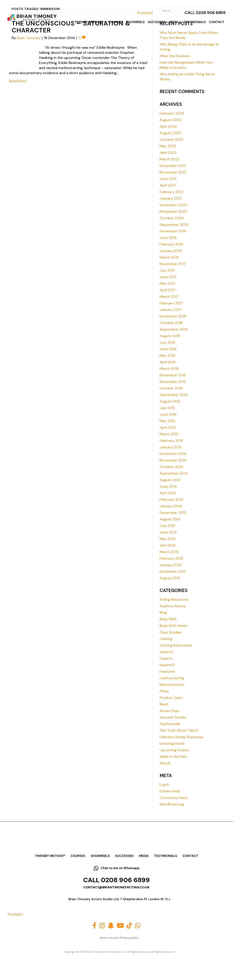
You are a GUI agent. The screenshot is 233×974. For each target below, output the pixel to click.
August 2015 (170, 401)
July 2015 (167, 407)
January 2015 (171, 447)
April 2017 (167, 290)
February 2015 (171, 440)
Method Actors (172, 684)
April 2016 (168, 362)
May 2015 (167, 421)
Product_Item (171, 697)
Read (164, 704)
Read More (18, 81)
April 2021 (167, 185)
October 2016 (171, 322)
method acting (172, 678)
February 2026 (172, 113)
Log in (164, 784)
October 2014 (171, 466)
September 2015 (173, 394)
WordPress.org (172, 804)
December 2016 (173, 316)
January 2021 (170, 198)
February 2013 (171, 558)
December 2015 (173, 375)
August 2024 (170, 119)
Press (164, 691)
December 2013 (173, 512)
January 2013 (171, 565)
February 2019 (171, 244)
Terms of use (108, 938)
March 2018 (169, 257)
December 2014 (173, 453)
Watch (165, 763)
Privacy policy (129, 938)
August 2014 (170, 479)
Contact (216, 22)
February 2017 (171, 303)
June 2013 (168, 532)
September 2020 (174, 224)
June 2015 (168, 414)
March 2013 (169, 551)
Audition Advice (172, 606)
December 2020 (173, 205)
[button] (105, 22)
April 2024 (168, 126)
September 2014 (174, 473)
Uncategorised (172, 743)
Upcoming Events (174, 750)
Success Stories (173, 717)
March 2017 (169, 296)
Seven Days (169, 710)
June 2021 (168, 178)
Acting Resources (174, 599)
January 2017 (170, 309)
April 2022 (168, 152)
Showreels (135, 22)
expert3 (166, 651)
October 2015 (171, 388)
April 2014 (168, 493)
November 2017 (173, 263)
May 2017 (167, 283)
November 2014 (173, 460)
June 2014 (168, 486)
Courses (116, 22)
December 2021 (173, 165)
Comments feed (173, 797)
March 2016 (169, 368)
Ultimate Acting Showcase (181, 737)
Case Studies (171, 632)
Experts (166, 658)
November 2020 (173, 211)
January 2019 (171, 250)
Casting (166, 638)
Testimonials (195, 22)
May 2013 (167, 538)
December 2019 (173, 231)
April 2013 (168, 545)
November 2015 (173, 381)
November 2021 (173, 172)
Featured (167, 671)
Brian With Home (173, 625)
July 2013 (167, 525)
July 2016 (167, 342)
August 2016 (170, 335)
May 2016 (167, 355)
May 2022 (168, 146)
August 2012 (170, 578)
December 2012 (173, 571)
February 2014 (171, 499)
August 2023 (170, 133)
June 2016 (168, 349)
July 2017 (167, 270)
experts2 (167, 665)
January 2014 (171, 506)
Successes (157, 22)
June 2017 (168, 277)
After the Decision (175, 55)
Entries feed (170, 791)
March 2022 (169, 159)
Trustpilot (145, 12)
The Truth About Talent (179, 730)
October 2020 (172, 218)
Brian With (168, 619)
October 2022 (171, 139)
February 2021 (171, 191)
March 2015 (169, 434)
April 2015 (168, 427)
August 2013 (170, 519)
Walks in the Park (173, 756)
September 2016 (173, 329)
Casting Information (176, 645)
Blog (163, 612)
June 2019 (168, 237)
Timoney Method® (88, 22)
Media (173, 22)
